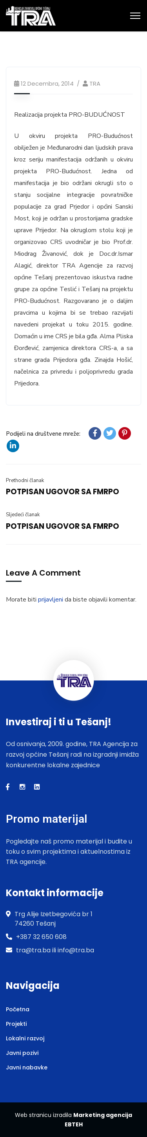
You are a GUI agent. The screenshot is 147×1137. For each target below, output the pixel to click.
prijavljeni (50, 599)
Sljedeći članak (23, 514)
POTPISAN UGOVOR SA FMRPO (62, 491)
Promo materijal (46, 818)
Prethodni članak (25, 480)
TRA (94, 83)
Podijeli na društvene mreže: (43, 434)
